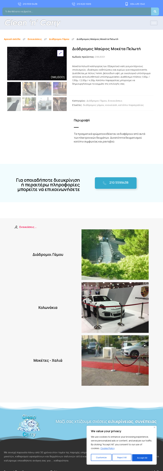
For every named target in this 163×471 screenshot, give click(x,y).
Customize (101, 457)
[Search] (155, 11)
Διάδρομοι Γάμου (59, 39)
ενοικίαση (111, 105)
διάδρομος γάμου (93, 105)
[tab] (83, 120)
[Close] (154, 428)
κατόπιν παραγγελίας (131, 105)
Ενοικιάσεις (35, 39)
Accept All (142, 457)
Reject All (122, 457)
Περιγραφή (81, 120)
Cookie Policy (107, 449)
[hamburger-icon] (153, 23)
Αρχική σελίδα (12, 39)
